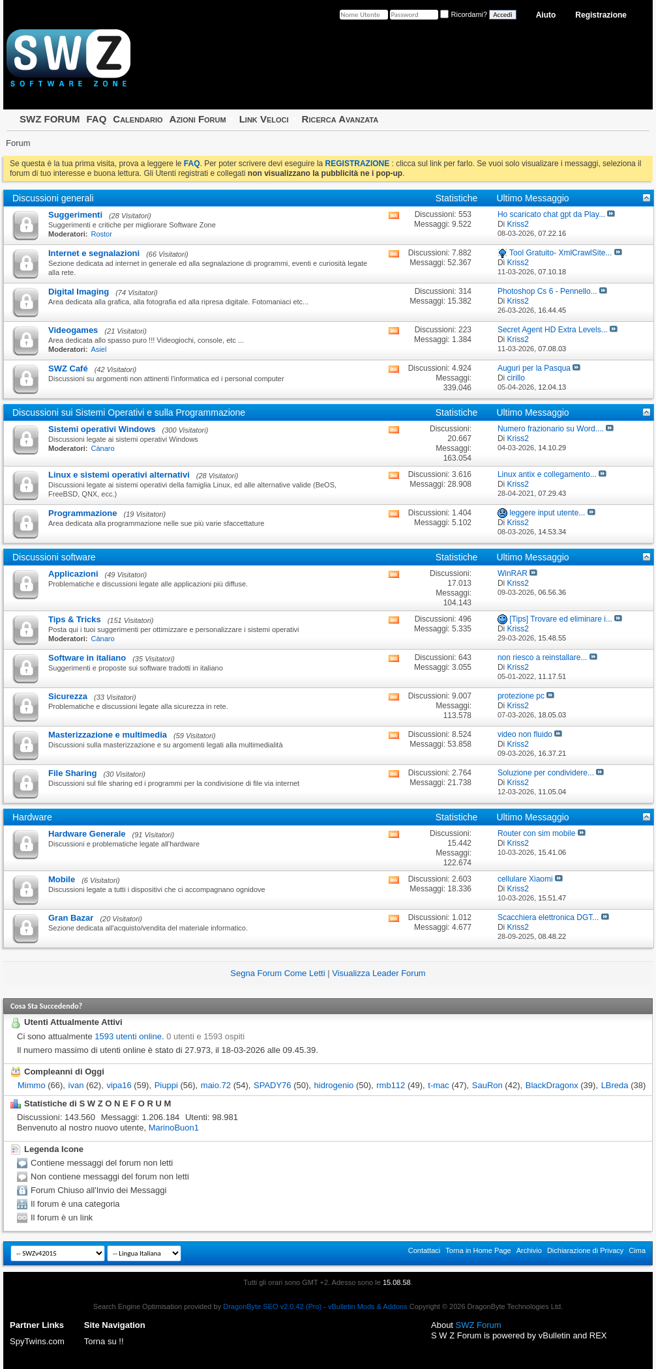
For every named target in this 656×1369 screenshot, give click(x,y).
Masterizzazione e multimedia (107, 735)
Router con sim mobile (536, 833)
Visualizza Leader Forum (379, 973)
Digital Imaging (78, 291)
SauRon (487, 1085)
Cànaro (103, 448)
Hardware (32, 817)
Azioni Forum (198, 118)
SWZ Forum (478, 1325)
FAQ (96, 118)
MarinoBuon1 (174, 1127)
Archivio (529, 1250)
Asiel (99, 349)
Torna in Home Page (478, 1250)
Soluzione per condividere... (546, 772)
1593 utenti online (128, 1036)
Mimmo (32, 1085)
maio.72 (216, 1085)
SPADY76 (272, 1085)
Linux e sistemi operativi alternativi (119, 475)
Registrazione (601, 15)
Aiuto (546, 15)
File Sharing (72, 773)
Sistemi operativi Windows (102, 429)
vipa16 (118, 1085)
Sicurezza (67, 696)
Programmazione (82, 513)
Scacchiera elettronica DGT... (548, 917)
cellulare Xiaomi (525, 879)
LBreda (615, 1085)
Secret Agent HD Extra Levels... (553, 329)
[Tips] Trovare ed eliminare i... (560, 619)
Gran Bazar (70, 918)
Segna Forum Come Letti (277, 973)
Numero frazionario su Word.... (551, 428)
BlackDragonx (552, 1085)
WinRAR (513, 573)
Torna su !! (104, 1341)
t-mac (438, 1085)
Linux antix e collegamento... (547, 474)
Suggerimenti (75, 215)
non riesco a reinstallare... (542, 657)
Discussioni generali (53, 198)
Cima (637, 1250)
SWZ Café (68, 368)
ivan (76, 1085)
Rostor (101, 234)
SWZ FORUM (50, 118)
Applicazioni (73, 574)
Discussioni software (54, 557)
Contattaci (424, 1250)
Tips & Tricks (74, 619)
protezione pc (521, 695)
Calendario (137, 118)
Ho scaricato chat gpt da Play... (551, 214)
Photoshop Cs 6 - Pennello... (547, 291)
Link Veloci (264, 118)
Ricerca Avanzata (340, 118)
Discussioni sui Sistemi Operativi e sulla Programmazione (128, 412)
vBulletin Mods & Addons (368, 1306)
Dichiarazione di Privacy (585, 1250)
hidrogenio (334, 1085)
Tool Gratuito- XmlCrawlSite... (560, 252)
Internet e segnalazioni (94, 253)
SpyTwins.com (37, 1341)
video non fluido (525, 734)
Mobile (61, 879)
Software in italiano (87, 658)
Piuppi (166, 1085)
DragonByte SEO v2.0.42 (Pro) (272, 1306)
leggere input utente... (547, 512)
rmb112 (390, 1085)
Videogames (73, 330)
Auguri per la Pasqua (534, 368)
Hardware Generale (87, 834)
